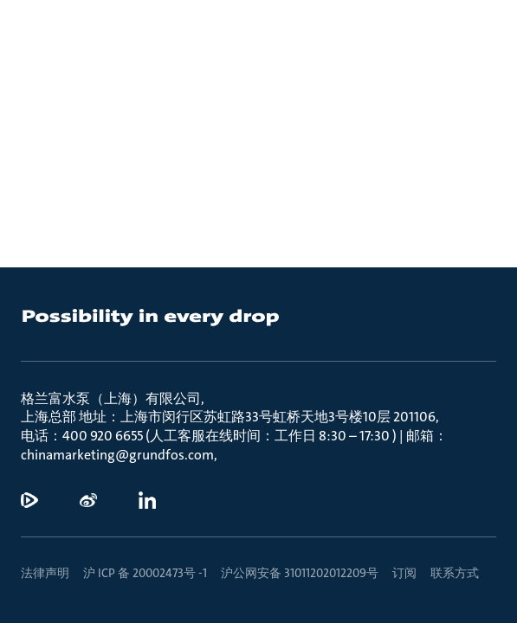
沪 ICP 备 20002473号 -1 (145, 573)
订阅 (404, 573)
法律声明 (45, 573)
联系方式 (454, 573)
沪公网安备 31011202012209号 (299, 573)
